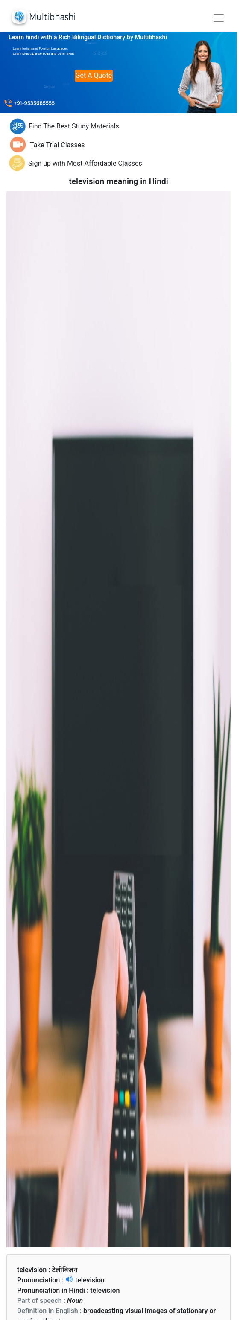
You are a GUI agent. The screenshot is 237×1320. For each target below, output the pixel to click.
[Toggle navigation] (218, 18)
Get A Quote (94, 75)
